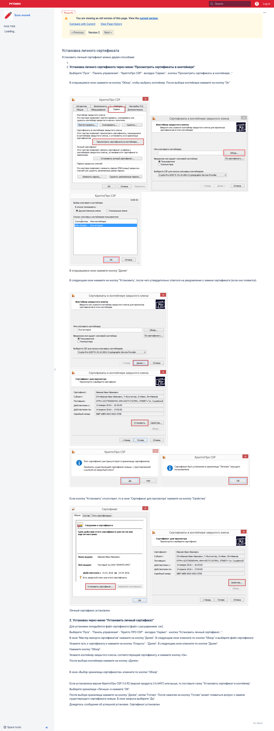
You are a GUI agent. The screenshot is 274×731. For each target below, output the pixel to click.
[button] (257, 4)
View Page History (111, 23)
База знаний (22, 15)
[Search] (211, 3)
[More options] (264, 12)
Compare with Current (82, 23)
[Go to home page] (15, 4)
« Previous (78, 32)
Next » (108, 32)
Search (68, 13)
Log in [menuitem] (266, 3)
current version (149, 18)
